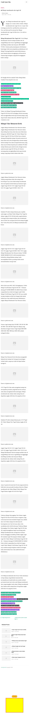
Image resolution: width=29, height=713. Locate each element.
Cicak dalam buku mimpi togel (8, 614)
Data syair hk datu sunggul (8, 603)
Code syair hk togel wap (7, 597)
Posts (2, 7)
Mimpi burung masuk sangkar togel (10, 94)
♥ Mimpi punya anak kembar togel (19, 640)
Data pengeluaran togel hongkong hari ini (11, 601)
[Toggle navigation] (26, 2)
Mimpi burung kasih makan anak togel (10, 83)
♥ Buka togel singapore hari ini (18, 657)
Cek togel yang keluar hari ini (8, 611)
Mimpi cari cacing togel (7, 86)
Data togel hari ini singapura (8, 594)
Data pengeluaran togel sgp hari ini (10, 605)
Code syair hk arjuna (22, 599)
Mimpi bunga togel (6, 96)
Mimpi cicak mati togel (7, 101)
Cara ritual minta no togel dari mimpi (10, 607)
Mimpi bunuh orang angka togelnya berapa (12, 103)
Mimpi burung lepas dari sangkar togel (11, 88)
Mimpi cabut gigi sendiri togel (8, 105)
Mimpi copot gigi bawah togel (8, 92)
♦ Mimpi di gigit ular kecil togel (18, 646)
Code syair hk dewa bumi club (8, 599)
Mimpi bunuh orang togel (7, 90)
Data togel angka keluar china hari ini (10, 592)
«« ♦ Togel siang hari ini (5, 617)
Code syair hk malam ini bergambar (10, 609)
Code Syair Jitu (3, 667)
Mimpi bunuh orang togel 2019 (8, 107)
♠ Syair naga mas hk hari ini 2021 (19, 629)
